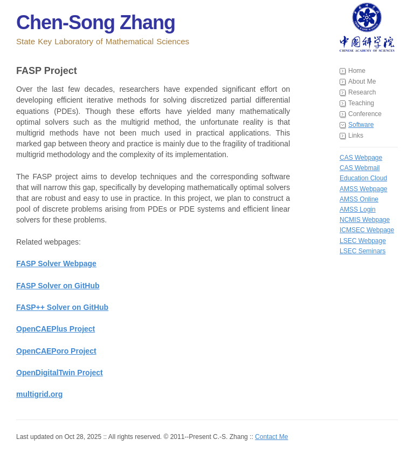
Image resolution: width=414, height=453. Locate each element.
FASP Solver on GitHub (58, 285)
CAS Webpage (361, 157)
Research (362, 92)
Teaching (361, 103)
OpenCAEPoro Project (56, 351)
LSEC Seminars (362, 251)
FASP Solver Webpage (56, 263)
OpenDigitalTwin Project (59, 372)
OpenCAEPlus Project (55, 328)
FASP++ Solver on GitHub (62, 307)
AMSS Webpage (364, 189)
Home (356, 71)
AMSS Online (359, 199)
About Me (362, 81)
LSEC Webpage (363, 241)
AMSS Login (358, 209)
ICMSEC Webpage (367, 230)
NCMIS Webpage (365, 220)
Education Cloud (363, 178)
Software (361, 125)
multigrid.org (39, 394)
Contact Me (271, 437)
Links (355, 135)
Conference (365, 114)
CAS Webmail (360, 168)
